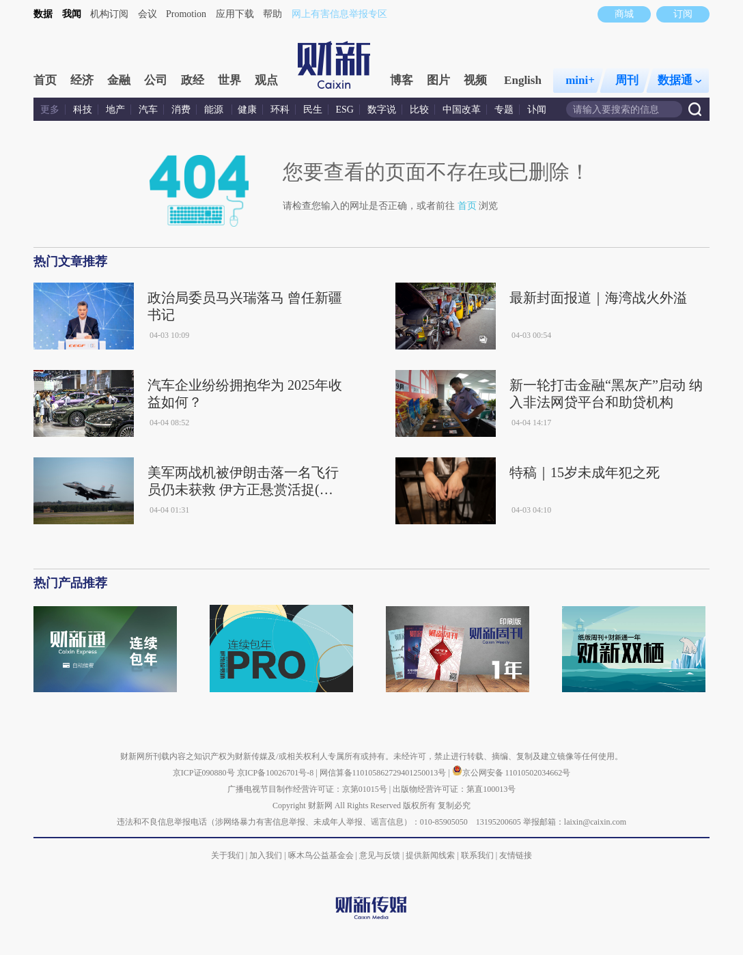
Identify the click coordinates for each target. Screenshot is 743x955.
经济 (82, 80)
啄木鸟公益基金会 (322, 855)
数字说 (381, 109)
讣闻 (536, 109)
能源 (215, 109)
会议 (147, 14)
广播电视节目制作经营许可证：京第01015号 (307, 789)
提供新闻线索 (430, 855)
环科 (280, 109)
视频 (475, 80)
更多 (49, 109)
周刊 (627, 80)
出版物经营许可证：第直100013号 (454, 789)
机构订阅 (109, 14)
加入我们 (265, 855)
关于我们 (227, 855)
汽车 (148, 109)
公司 (155, 80)
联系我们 (477, 855)
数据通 (679, 80)
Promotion (186, 14)
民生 (312, 109)
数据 (43, 14)
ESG (345, 109)
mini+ (580, 80)
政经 (192, 80)
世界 (229, 80)
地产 (115, 109)
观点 (266, 80)
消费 (181, 109)
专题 (504, 109)
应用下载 (235, 14)
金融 (118, 80)
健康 (247, 109)
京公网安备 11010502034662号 (511, 773)
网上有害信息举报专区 (339, 14)
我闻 (71, 14)
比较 (419, 109)
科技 (82, 109)
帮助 (272, 14)
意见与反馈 (379, 855)
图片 (438, 80)
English (523, 80)
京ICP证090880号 (204, 773)
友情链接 (515, 855)
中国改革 (462, 109)
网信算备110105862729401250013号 (384, 773)
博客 (401, 80)
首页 (45, 80)
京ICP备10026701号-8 (276, 773)
